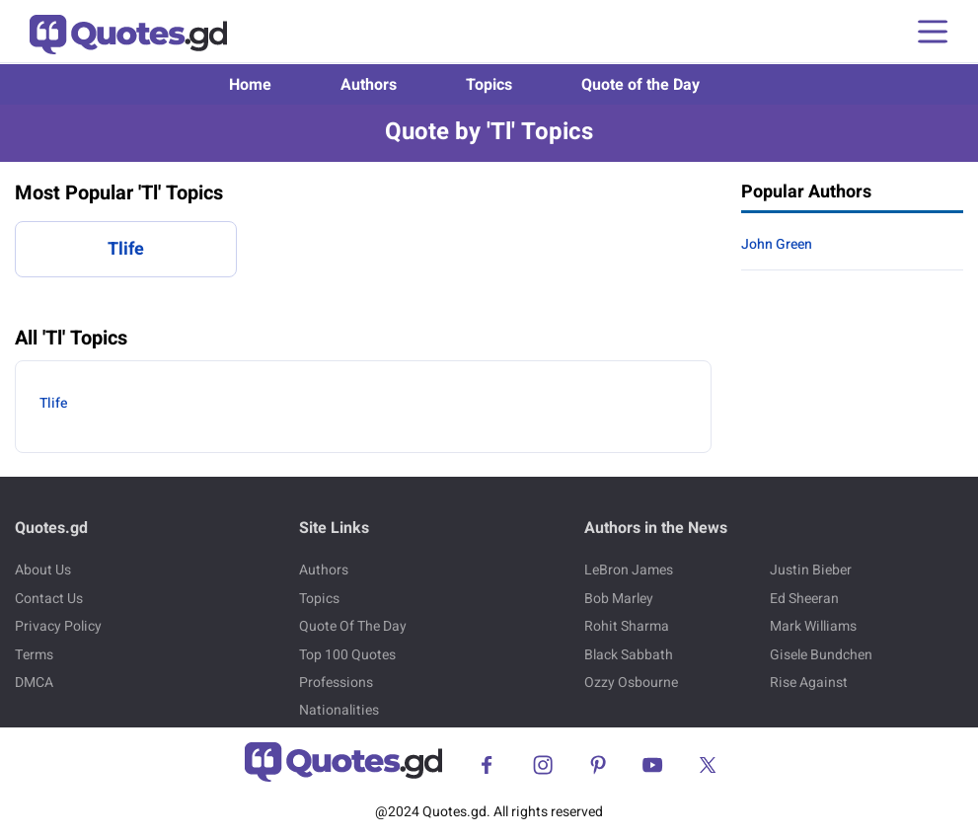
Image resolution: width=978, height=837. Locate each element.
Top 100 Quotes (347, 655)
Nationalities (339, 710)
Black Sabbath (628, 655)
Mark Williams (813, 626)
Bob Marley (618, 598)
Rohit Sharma (626, 626)
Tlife (126, 249)
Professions (336, 682)
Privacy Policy (58, 626)
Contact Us (49, 598)
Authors (368, 85)
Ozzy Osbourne (631, 682)
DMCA (34, 682)
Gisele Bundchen (821, 655)
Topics (489, 85)
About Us (43, 570)
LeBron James (628, 570)
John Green (776, 244)
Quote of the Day (640, 85)
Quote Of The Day (353, 626)
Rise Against (809, 682)
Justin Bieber (811, 570)
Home (250, 85)
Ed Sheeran (804, 598)
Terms (34, 655)
